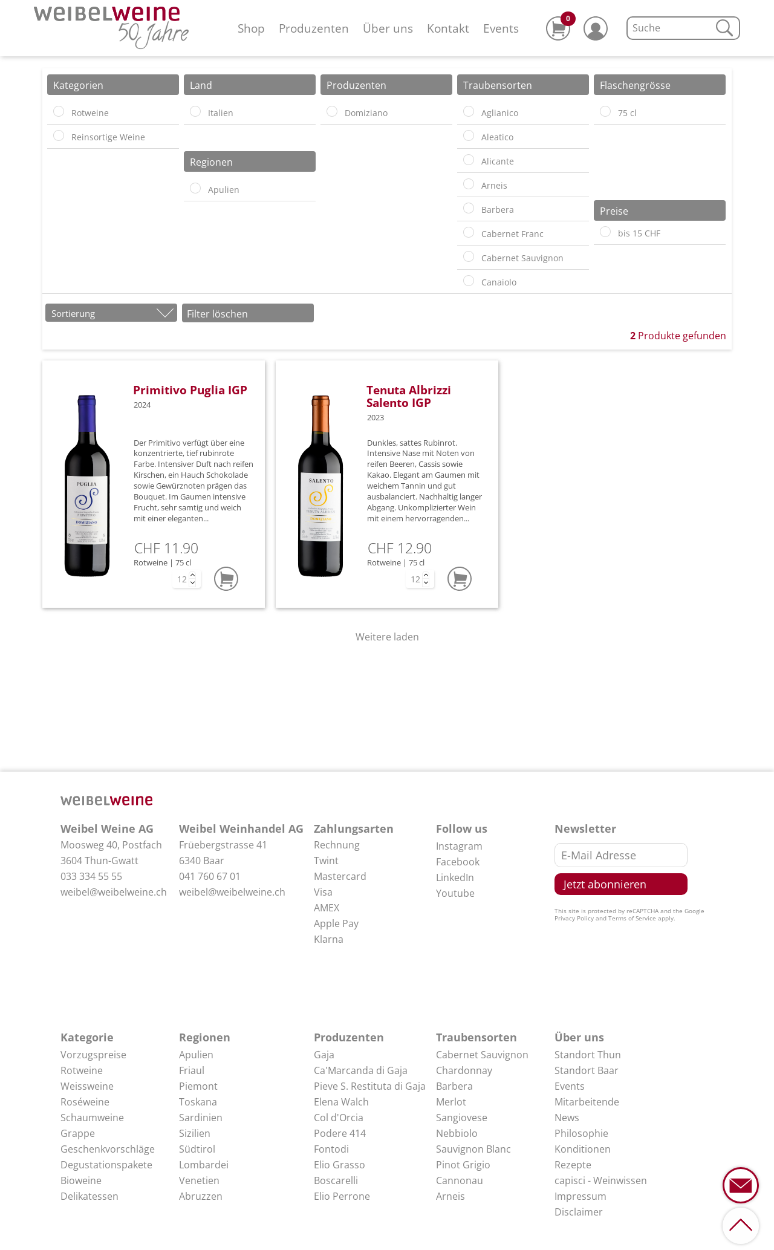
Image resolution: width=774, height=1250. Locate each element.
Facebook (458, 861)
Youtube (455, 893)
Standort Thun (587, 1054)
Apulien (196, 1054)
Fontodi (331, 1149)
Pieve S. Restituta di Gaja (370, 1086)
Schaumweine (92, 1117)
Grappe (77, 1133)
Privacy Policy (574, 918)
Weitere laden (387, 636)
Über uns (388, 28)
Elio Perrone (342, 1196)
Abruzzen (201, 1196)
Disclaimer (578, 1212)
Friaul (191, 1070)
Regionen (204, 1037)
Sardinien (201, 1117)
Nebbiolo (457, 1133)
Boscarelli (336, 1180)
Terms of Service (632, 918)
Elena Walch (341, 1101)
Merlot (451, 1101)
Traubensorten (476, 1037)
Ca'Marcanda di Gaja (361, 1070)
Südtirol (197, 1149)
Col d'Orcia (338, 1117)
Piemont (198, 1086)
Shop (251, 28)
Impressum (580, 1196)
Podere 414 (340, 1133)
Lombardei (204, 1164)
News (566, 1117)
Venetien (199, 1180)
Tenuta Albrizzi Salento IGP (408, 396)
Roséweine (84, 1101)
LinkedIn (455, 877)
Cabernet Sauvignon (482, 1054)
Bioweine (81, 1180)
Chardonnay (464, 1070)
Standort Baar (586, 1070)
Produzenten (314, 28)
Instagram (459, 846)
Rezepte (572, 1164)
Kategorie (87, 1037)
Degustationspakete (106, 1164)
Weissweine (87, 1086)
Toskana (198, 1101)
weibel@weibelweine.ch (113, 892)
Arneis (450, 1196)
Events (501, 28)
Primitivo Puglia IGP (190, 390)
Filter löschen (217, 314)
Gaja (324, 1054)
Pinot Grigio (463, 1164)
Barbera (454, 1086)
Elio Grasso (339, 1164)
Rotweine (81, 1070)
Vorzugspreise (93, 1054)
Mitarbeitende (586, 1101)
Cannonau (459, 1180)
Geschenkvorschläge (107, 1149)
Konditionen (582, 1149)
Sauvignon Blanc (473, 1149)
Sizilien (194, 1133)
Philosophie (581, 1133)
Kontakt (448, 28)
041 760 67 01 (210, 876)
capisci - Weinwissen (600, 1180)
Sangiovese (461, 1117)
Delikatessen (89, 1196)
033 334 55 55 (91, 876)
